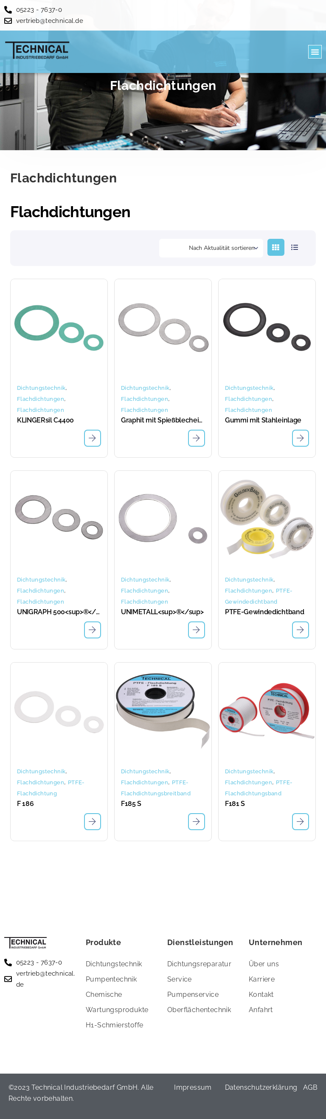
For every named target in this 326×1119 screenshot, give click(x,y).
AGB (310, 1087)
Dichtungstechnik (41, 388)
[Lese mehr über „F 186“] (92, 821)
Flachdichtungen (40, 399)
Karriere (262, 979)
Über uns (264, 964)
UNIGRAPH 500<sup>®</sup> (59, 612)
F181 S (235, 804)
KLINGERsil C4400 (45, 420)
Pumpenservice (193, 994)
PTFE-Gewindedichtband (264, 612)
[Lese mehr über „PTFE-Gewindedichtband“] (300, 629)
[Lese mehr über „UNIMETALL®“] (196, 629)
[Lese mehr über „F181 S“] (300, 821)
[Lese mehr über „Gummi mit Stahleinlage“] (300, 438)
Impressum (193, 1087)
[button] (315, 52)
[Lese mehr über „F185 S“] (196, 821)
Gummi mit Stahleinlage (263, 420)
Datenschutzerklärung (261, 1087)
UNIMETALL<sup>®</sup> (162, 612)
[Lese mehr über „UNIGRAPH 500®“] (92, 629)
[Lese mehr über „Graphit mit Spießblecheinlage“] (196, 438)
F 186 (25, 804)
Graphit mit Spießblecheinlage (163, 420)
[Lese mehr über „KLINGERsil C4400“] (92, 438)
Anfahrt (261, 1010)
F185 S (131, 804)
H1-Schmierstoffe (114, 1025)
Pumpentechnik (111, 979)
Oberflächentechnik (199, 1010)
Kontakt (261, 994)
